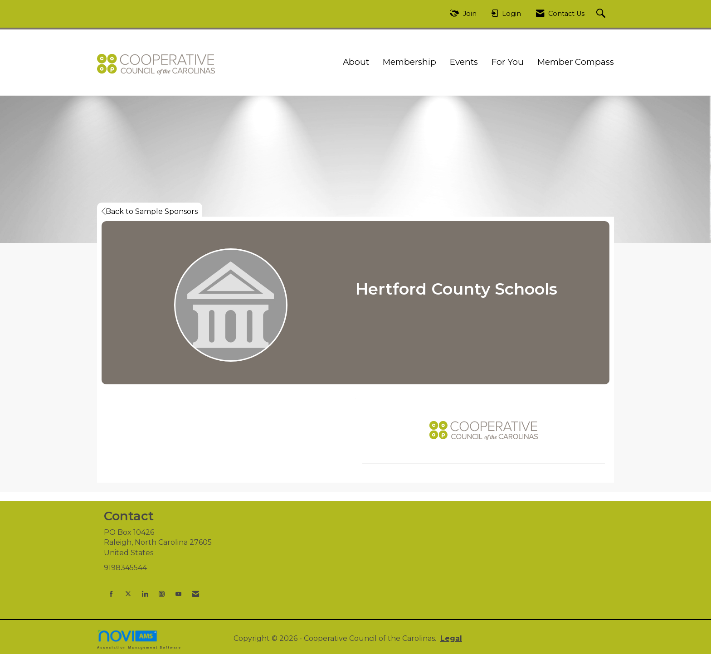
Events (464, 62)
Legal (451, 638)
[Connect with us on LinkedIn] (144, 594)
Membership (409, 62)
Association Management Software (139, 639)
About (356, 62)
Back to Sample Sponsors (150, 211)
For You (508, 62)
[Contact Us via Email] (196, 594)
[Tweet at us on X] (128, 594)
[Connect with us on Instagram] (161, 594)
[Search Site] (602, 13)
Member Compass (575, 62)
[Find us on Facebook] (111, 594)
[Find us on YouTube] (178, 594)
